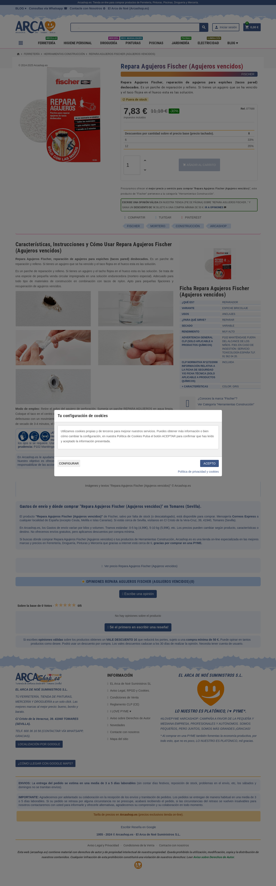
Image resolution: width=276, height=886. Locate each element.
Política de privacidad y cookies (198, 471)
